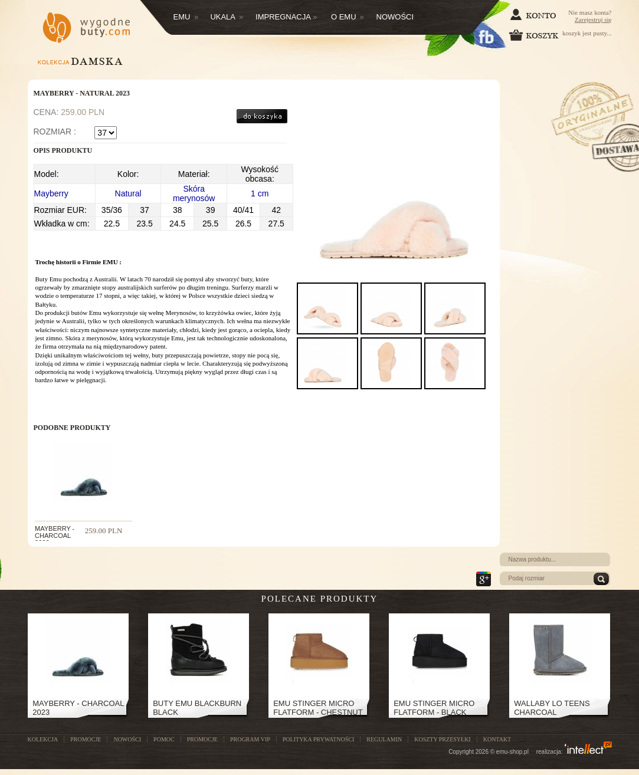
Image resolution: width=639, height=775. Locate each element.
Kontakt (497, 739)
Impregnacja (286, 16)
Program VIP (250, 739)
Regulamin (384, 739)
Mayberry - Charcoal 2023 (54, 535)
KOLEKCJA (43, 739)
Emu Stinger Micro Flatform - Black (434, 708)
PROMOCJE (85, 739)
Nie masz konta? (589, 16)
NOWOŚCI (127, 739)
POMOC (164, 739)
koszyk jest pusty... (560, 35)
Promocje (202, 739)
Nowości (395, 16)
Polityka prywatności (318, 739)
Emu (186, 16)
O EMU (347, 16)
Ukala (226, 16)
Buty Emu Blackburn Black (197, 708)
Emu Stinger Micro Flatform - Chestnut (317, 708)
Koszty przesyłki (442, 739)
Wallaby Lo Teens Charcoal (551, 708)
